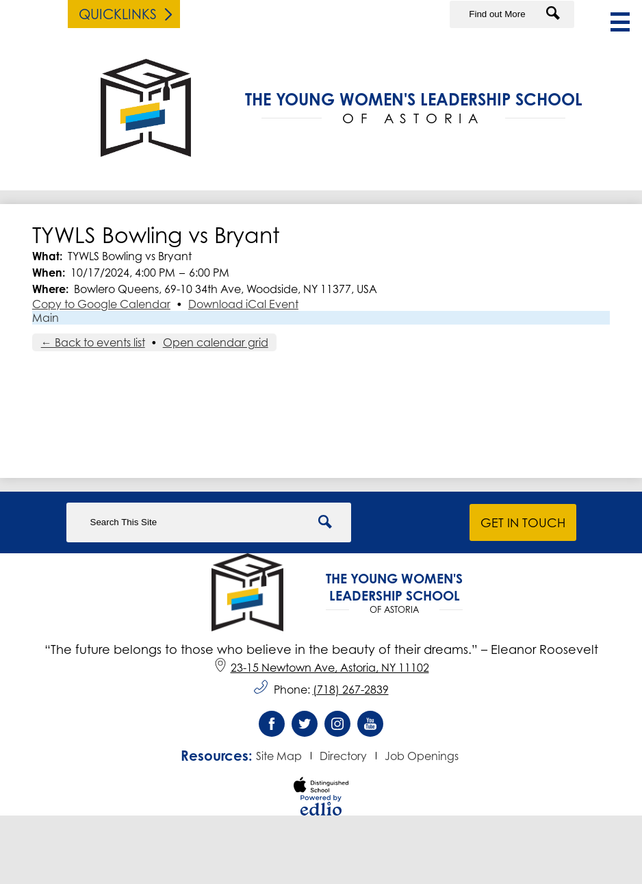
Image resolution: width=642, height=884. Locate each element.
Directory (343, 756)
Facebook (272, 727)
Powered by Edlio (321, 805)
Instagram (337, 727)
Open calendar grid (215, 342)
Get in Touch (522, 522)
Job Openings (422, 756)
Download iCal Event (243, 304)
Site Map (279, 756)
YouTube (370, 727)
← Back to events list (93, 342)
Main (45, 318)
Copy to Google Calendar (101, 304)
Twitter (305, 727)
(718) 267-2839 (351, 689)
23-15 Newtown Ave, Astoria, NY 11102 (321, 667)
